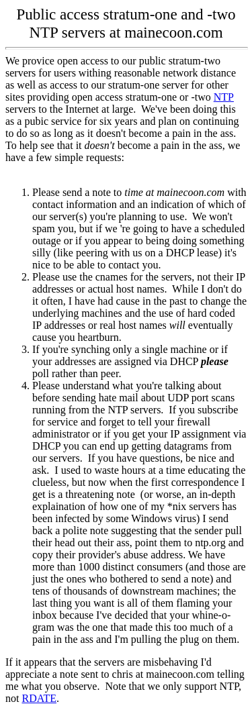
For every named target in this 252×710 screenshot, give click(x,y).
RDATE (39, 698)
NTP (224, 97)
